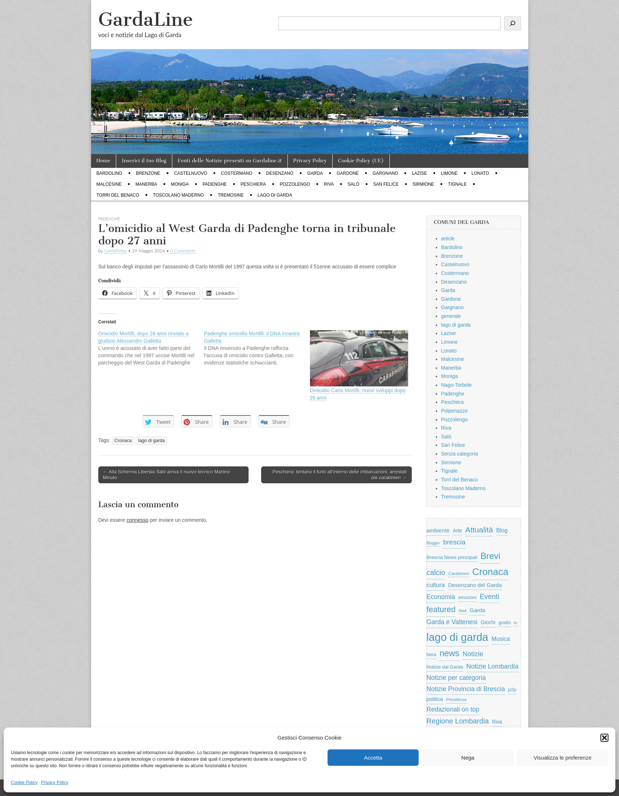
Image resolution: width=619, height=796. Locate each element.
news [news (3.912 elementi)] (449, 653)
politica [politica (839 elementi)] (435, 699)
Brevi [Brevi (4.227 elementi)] (490, 556)
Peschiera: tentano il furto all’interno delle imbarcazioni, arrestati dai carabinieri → (340, 474)
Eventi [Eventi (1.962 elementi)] (489, 596)
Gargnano (385, 173)
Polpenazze (454, 411)
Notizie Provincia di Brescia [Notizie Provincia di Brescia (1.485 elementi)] (466, 689)
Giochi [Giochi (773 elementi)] (488, 622)
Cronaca (123, 440)
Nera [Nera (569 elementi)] (431, 654)
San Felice (386, 184)
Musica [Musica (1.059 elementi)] (500, 639)
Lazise (419, 173)
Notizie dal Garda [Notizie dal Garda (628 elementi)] (445, 667)
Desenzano (280, 173)
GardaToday (115, 250)
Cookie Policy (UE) (361, 161)
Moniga (180, 184)
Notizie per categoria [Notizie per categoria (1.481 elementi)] (456, 677)
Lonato (480, 173)
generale (451, 316)
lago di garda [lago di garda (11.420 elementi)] (458, 637)
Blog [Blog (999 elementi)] (502, 530)
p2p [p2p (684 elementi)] (512, 689)
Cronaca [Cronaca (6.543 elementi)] (490, 571)
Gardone (348, 173)
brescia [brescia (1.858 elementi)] (454, 542)
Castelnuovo (190, 173)
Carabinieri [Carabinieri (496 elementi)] (458, 573)
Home (104, 161)
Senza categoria (459, 454)
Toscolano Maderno (178, 195)
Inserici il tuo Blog (144, 161)
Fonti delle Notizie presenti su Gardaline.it (230, 161)
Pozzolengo (295, 184)
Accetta (373, 757)
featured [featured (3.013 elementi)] (441, 609)
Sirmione (423, 184)
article (448, 238)
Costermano (236, 173)
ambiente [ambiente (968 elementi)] (438, 530)
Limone (449, 173)
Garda (315, 173)
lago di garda (275, 195)
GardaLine (145, 19)
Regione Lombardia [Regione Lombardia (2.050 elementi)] (458, 721)
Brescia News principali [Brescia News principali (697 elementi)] (452, 557)
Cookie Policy (24, 782)
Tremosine (231, 195)
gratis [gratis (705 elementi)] (504, 622)
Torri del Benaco (118, 195)
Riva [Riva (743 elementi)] (497, 722)
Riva (329, 184)
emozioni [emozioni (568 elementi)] (467, 597)
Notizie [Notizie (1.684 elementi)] (473, 654)
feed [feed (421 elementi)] (462, 610)
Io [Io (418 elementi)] (515, 622)
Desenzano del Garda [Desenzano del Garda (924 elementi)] (475, 585)
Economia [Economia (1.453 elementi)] (441, 596)
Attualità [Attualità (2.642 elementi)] (479, 529)
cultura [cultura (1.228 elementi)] (436, 585)
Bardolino (109, 173)
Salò (353, 184)
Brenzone (148, 173)
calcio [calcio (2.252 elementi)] (436, 572)
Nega (467, 757)
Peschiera (253, 184)
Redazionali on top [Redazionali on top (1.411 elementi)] (453, 709)
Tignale (457, 184)
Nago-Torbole (456, 385)
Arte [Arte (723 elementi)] (457, 530)
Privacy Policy (54, 782)
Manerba (146, 184)
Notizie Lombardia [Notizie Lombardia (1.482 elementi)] (492, 666)
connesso (137, 520)
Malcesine (109, 184)
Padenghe (215, 184)
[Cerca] (512, 23)
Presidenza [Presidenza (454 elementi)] (456, 699)
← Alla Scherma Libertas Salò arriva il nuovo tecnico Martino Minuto (166, 474)
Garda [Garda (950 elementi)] (477, 610)
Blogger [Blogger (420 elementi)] (433, 543)
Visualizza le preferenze (563, 757)
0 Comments (183, 250)
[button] (604, 737)
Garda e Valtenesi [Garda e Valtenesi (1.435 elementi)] (452, 622)
